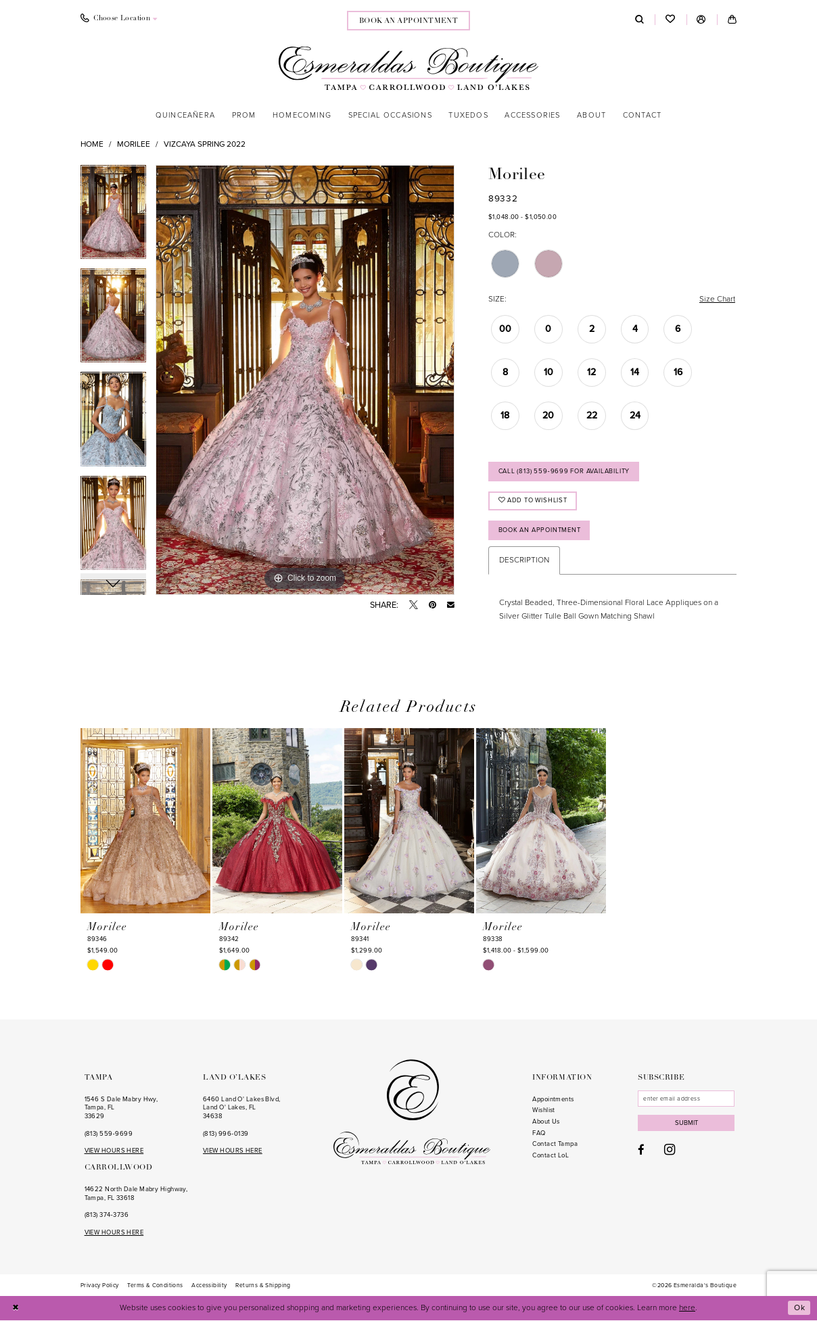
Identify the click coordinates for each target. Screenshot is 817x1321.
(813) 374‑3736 (107, 1215)
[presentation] (145, 821)
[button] (701, 19)
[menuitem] (119, 19)
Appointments (553, 1100)
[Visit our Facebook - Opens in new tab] (641, 1151)
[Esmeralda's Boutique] (408, 68)
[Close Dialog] (16, 1308)
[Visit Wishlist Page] (670, 20)
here (687, 1308)
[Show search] (639, 19)
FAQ (538, 1133)
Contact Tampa (555, 1144)
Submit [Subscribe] (686, 1123)
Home (91, 144)
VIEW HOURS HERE (114, 1151)
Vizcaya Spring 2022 (205, 144)
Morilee (133, 144)
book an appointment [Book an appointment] (409, 21)
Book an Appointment (539, 530)
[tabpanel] (113, 216)
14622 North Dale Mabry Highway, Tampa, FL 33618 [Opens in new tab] (136, 1194)
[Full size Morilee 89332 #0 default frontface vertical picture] (305, 380)
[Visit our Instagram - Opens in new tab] (669, 1150)
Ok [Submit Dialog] (800, 1308)
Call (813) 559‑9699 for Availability (564, 471)
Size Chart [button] (717, 299)
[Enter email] (686, 1099)
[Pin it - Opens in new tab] (432, 605)
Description (524, 560)
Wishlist (543, 1110)
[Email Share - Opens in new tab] (450, 605)
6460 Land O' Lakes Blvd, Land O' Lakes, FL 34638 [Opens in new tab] (242, 1108)
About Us (546, 1122)
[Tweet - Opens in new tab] (413, 605)
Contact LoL (550, 1156)
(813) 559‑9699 (109, 1133)
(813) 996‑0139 (225, 1133)
